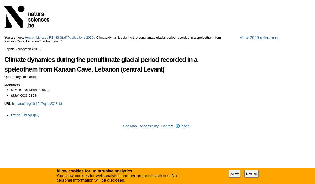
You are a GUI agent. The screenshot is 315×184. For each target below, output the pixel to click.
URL (7, 104)
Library (41, 37)
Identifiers (12, 85)
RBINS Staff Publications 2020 (71, 37)
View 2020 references (259, 38)
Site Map (130, 126)
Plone (182, 126)
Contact (167, 126)
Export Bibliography (25, 115)
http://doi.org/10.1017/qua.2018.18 (37, 104)
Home (29, 37)
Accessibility (149, 126)
